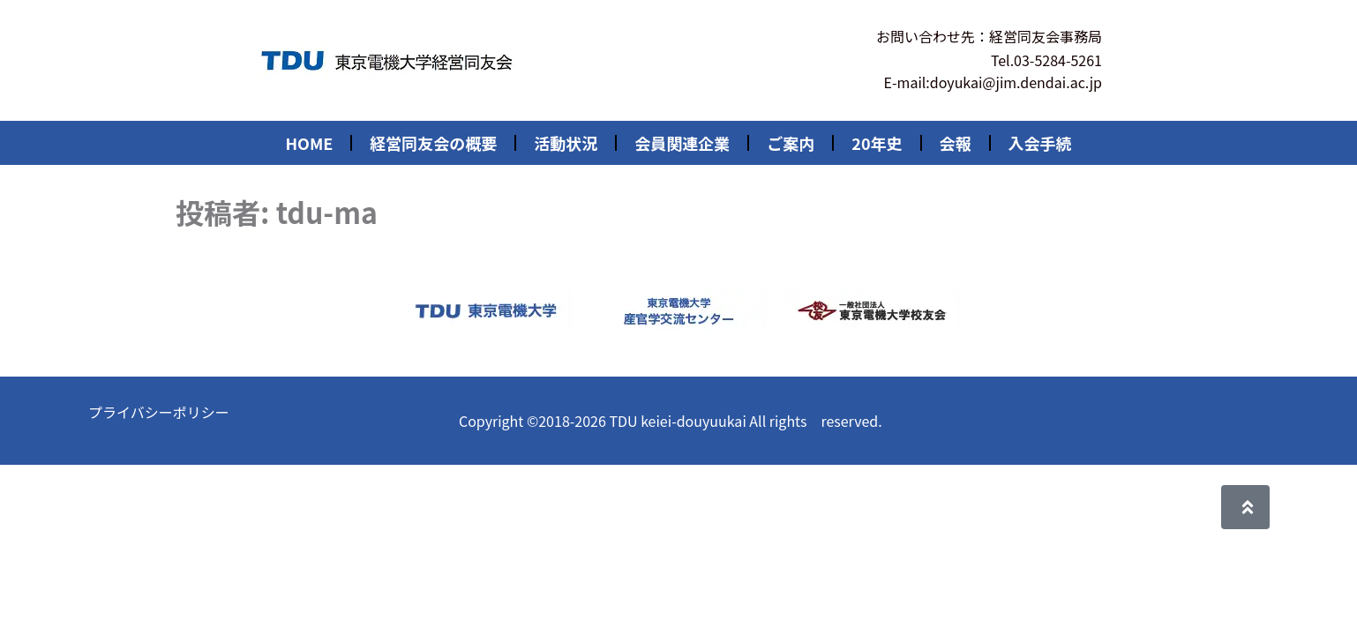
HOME (309, 142)
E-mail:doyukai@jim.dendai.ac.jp (993, 82)
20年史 (876, 142)
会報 (955, 142)
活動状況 (565, 142)
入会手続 (1040, 142)
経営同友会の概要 (433, 142)
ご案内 (790, 142)
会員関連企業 (682, 142)
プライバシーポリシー (158, 411)
